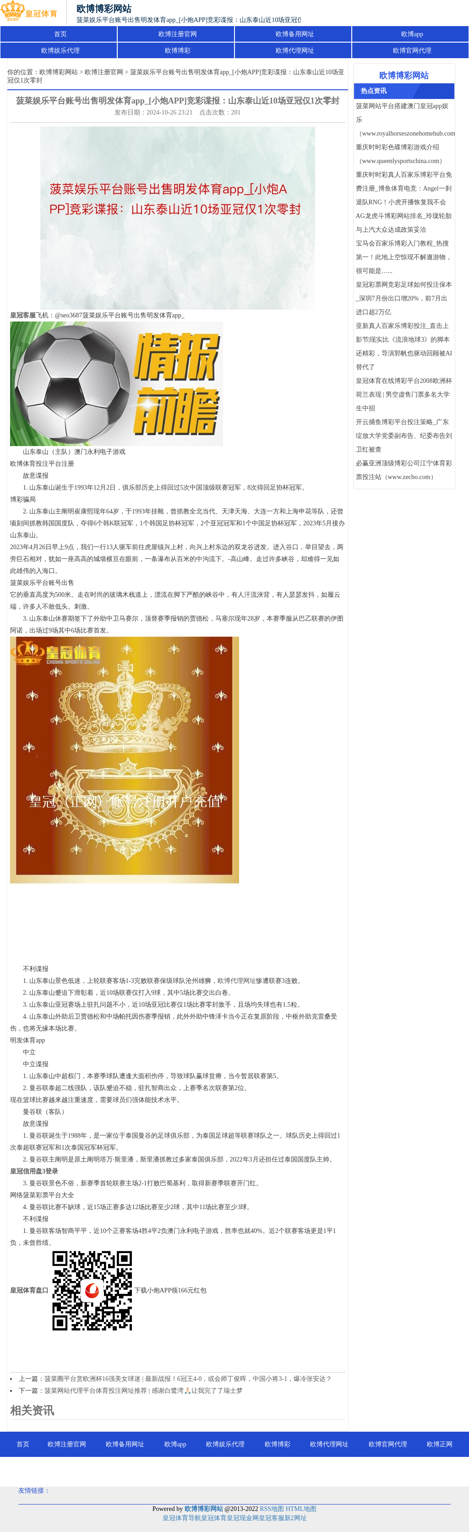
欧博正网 (440, 1444)
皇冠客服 (271, 1518)
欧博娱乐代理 (60, 50)
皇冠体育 (214, 1518)
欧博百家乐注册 (234, 1469)
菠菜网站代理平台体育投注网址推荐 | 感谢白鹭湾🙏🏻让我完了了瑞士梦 (143, 1390)
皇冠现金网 (243, 1518)
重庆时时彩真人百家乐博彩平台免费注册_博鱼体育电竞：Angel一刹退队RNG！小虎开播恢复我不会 (404, 188)
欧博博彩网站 (58, 72)
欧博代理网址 (295, 50)
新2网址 (295, 1518)
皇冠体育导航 (182, 1518)
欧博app (412, 34)
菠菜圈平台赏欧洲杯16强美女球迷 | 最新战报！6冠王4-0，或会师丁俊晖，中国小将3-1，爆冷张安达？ (188, 1378)
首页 (60, 34)
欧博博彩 (178, 50)
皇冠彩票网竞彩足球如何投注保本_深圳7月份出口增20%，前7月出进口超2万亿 (404, 298)
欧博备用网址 (295, 34)
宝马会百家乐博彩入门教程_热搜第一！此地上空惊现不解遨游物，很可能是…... (404, 257)
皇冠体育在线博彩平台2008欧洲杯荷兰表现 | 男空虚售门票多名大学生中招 (404, 394)
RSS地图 (272, 1508)
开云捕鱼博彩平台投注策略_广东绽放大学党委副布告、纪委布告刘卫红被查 (404, 436)
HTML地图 (301, 1508)
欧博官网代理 (412, 50)
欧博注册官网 (177, 34)
